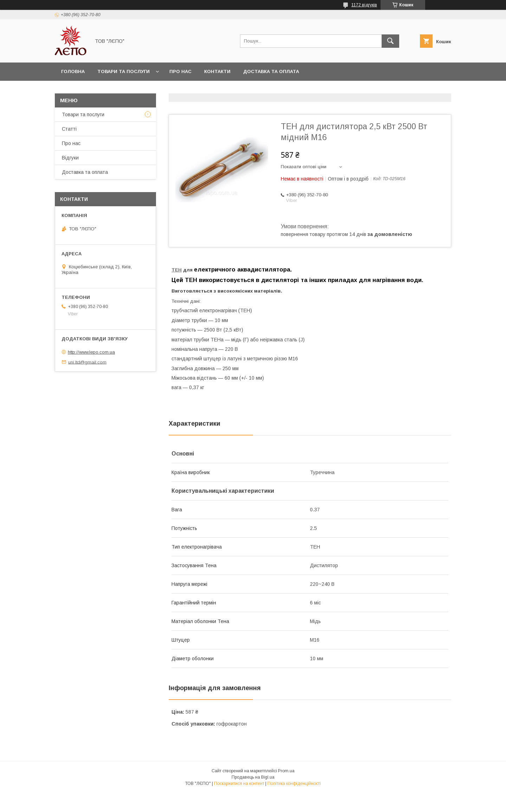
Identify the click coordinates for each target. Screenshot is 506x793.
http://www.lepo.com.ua (91, 352)
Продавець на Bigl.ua (253, 777)
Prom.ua (286, 770)
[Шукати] (390, 41)
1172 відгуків (364, 4)
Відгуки (70, 157)
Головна (73, 71)
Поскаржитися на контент (239, 783)
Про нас (180, 71)
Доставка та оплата (271, 71)
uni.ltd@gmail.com (87, 362)
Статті (69, 129)
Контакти (217, 71)
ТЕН (176, 270)
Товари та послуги (123, 71)
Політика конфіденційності (294, 783)
